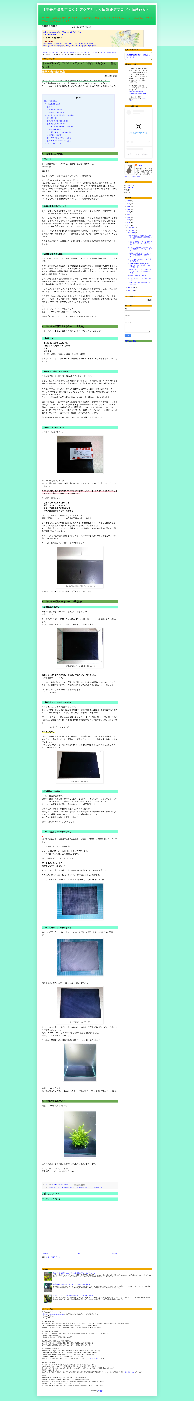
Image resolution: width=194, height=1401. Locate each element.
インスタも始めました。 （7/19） (54, 34)
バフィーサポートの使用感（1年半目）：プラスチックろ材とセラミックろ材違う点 (140, 265)
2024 (128, 206)
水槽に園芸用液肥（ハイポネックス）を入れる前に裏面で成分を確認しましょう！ (140, 237)
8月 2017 (131, 290)
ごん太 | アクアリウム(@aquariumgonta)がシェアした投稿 (148, 154)
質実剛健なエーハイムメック (137, 275)
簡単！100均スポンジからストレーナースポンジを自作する (71, 1284)
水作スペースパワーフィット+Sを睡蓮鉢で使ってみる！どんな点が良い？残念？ (140, 242)
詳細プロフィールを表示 (132, 176)
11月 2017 (131, 230)
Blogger (100, 1391)
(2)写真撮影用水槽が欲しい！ (57, 109)
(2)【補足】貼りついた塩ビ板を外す (59, 132)
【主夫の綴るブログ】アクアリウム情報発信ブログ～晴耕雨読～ (96, 9)
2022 (128, 212)
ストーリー (129, 187)
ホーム (80, 1253)
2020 (128, 217)
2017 (128, 225)
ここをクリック (92, 1358)
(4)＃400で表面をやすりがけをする (59, 138)
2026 (128, 201)
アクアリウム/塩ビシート (80, 1187)
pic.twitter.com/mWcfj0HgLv (137, 93)
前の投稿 (114, 1253)
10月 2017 (131, 233)
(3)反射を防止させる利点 (55, 112)
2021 (128, 214)
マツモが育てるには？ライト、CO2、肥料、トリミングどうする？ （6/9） (68, 44)
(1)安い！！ (51, 107)
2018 (128, 222)
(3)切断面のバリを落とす (55, 135)
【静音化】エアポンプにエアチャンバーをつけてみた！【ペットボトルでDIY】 (140, 271)
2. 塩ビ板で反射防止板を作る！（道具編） (60, 115)
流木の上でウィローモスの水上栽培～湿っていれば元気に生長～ (73, 1295)
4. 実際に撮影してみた (53, 143)
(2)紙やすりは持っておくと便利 (57, 121)
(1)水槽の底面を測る (54, 129)
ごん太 (140, 165)
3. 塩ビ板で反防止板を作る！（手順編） (59, 126)
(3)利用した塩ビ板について (56, 124)
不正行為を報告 (130, 341)
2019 (128, 220)
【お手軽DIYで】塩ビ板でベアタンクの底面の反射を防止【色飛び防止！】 (139, 254)
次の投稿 (45, 1253)
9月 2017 (131, 287)
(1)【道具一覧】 (52, 118)
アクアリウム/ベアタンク (65, 1187)
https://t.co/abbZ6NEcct (136, 91)
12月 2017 (131, 227)
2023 (128, 209)
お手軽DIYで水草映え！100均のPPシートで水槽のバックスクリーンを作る (140, 248)
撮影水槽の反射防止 (50, 101)
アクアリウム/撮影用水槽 (95, 1187)
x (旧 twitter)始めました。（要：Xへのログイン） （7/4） (62, 32)
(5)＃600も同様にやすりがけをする (59, 141)
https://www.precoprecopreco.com (53, 1314)
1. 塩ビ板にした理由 (52, 104)
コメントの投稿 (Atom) (52, 1257)
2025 (128, 204)
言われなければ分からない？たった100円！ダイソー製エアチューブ (74, 1273)
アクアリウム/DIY (52, 1187)
